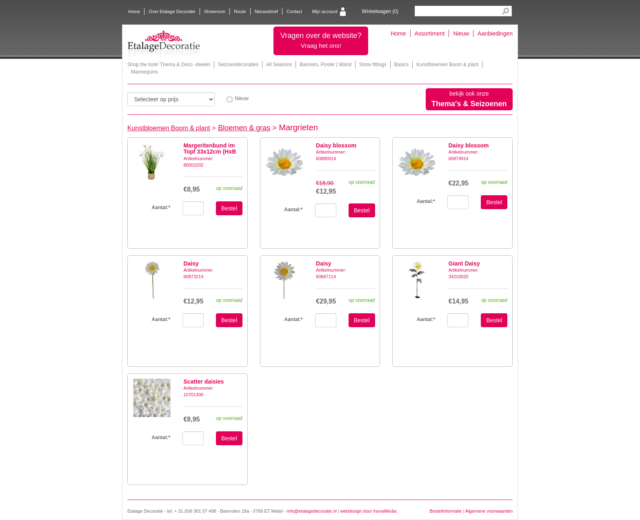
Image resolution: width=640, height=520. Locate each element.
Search (505, 11)
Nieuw (461, 33)
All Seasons (279, 64)
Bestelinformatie (446, 511)
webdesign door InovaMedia (368, 511)
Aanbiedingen (495, 33)
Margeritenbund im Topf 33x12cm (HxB (209, 148)
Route (240, 11)
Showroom (215, 11)
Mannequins (144, 72)
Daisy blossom (336, 145)
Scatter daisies (203, 381)
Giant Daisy (464, 263)
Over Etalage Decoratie (172, 11)
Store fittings (373, 64)
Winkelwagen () (380, 11)
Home (134, 11)
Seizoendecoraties (238, 64)
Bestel (229, 208)
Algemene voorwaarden (489, 511)
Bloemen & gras (244, 128)
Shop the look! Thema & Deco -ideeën (168, 64)
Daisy (190, 263)
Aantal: (161, 207)
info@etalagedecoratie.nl (312, 511)
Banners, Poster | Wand (325, 64)
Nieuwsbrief (266, 11)
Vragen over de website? (320, 40)
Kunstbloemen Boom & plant (447, 64)
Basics (401, 64)
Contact (294, 11)
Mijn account (325, 11)
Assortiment (430, 33)
